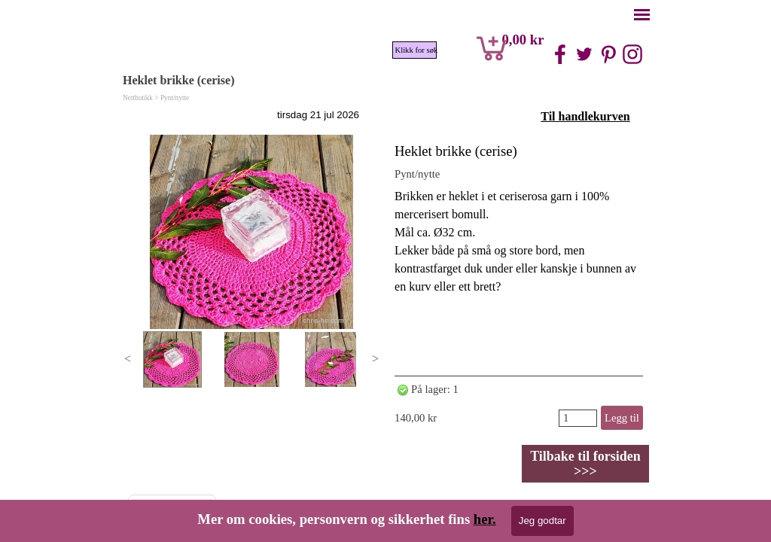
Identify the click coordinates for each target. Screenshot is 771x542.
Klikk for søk (416, 50)
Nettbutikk (138, 98)
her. (485, 519)
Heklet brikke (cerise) (456, 151)
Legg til (622, 418)
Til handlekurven (585, 116)
